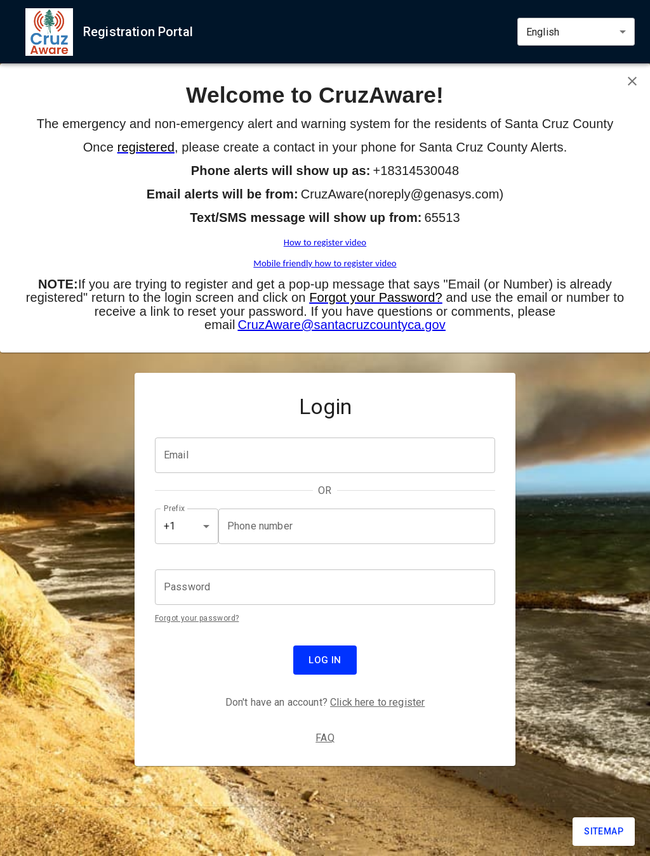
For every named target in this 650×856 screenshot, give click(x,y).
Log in (325, 660)
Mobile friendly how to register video (324, 263)
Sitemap (603, 831)
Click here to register (377, 702)
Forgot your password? (197, 618)
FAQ (324, 738)
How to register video (325, 242)
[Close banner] (632, 81)
